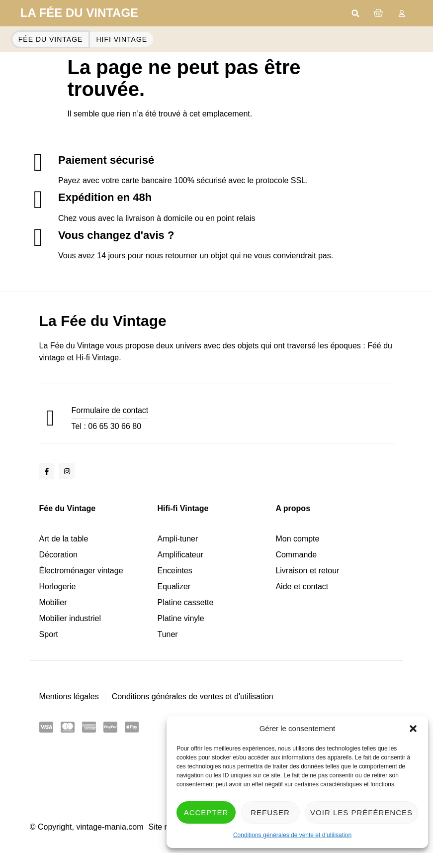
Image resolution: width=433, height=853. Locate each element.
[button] (413, 729)
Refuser (270, 812)
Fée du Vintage (67, 508)
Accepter (206, 812)
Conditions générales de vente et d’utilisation (292, 835)
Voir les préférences (361, 812)
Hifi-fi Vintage (182, 508)
